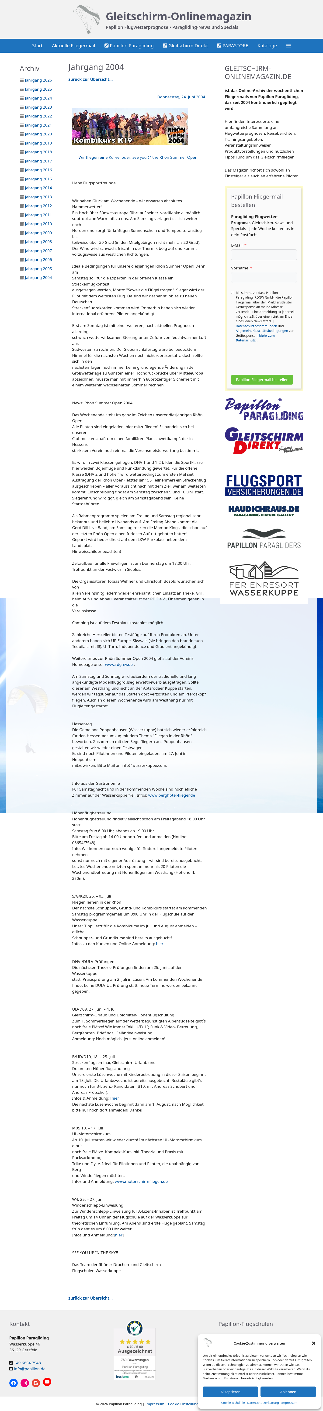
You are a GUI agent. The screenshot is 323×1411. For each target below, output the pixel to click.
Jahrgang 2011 (38, 214)
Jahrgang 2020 (38, 134)
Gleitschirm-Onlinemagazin (178, 16)
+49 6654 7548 (27, 1363)
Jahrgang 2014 (38, 187)
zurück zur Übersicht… (90, 79)
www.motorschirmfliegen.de (141, 1181)
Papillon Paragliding (129, 45)
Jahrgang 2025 (38, 89)
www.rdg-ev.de (119, 664)
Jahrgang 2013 (38, 197)
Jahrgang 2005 (38, 268)
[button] (313, 1343)
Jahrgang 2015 (38, 179)
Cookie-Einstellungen (185, 1403)
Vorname (239, 268)
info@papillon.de (29, 1368)
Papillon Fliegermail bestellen (262, 379)
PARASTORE (232, 45)
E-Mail (237, 245)
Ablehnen (288, 1391)
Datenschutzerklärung (263, 1403)
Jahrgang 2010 (38, 223)
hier (159, 943)
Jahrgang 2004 (38, 277)
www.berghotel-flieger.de (171, 795)
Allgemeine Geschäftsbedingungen (262, 330)
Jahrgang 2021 (38, 125)
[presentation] (266, 356)
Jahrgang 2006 (38, 259)
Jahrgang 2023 (38, 107)
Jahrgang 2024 (38, 98)
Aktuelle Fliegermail (73, 45)
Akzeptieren (230, 1391)
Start (37, 45)
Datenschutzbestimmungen (256, 326)
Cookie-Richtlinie (233, 1403)
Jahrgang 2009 (38, 232)
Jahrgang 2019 (38, 143)
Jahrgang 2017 (38, 161)
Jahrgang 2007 (38, 250)
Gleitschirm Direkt (185, 45)
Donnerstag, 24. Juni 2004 (181, 97)
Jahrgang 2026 (38, 80)
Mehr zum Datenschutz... (255, 337)
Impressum (289, 1403)
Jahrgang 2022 (38, 116)
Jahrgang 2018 (38, 152)
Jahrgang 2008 (38, 241)
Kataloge (267, 45)
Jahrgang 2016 (38, 169)
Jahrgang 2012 (38, 205)
